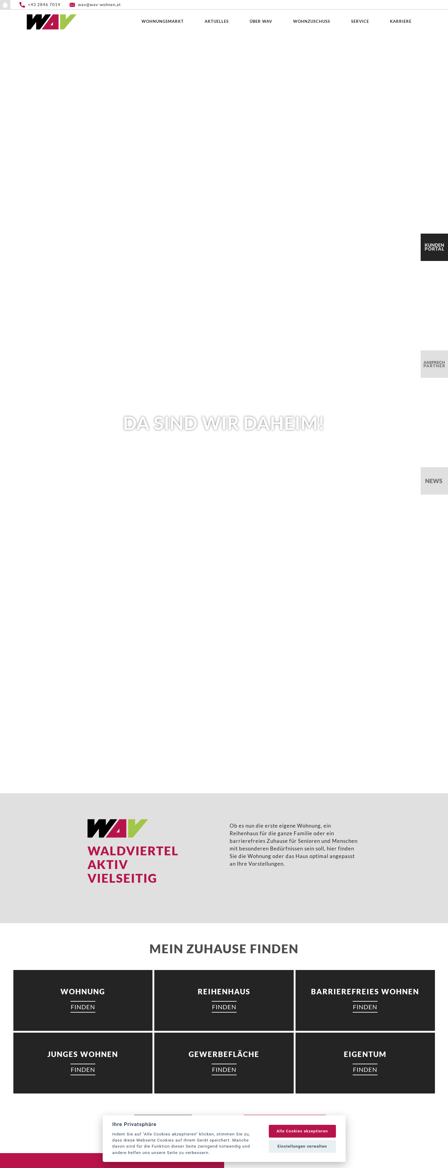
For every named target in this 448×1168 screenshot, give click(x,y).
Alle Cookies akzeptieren (302, 1131)
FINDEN (83, 1006)
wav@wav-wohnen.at (99, 4)
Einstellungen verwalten (302, 1146)
